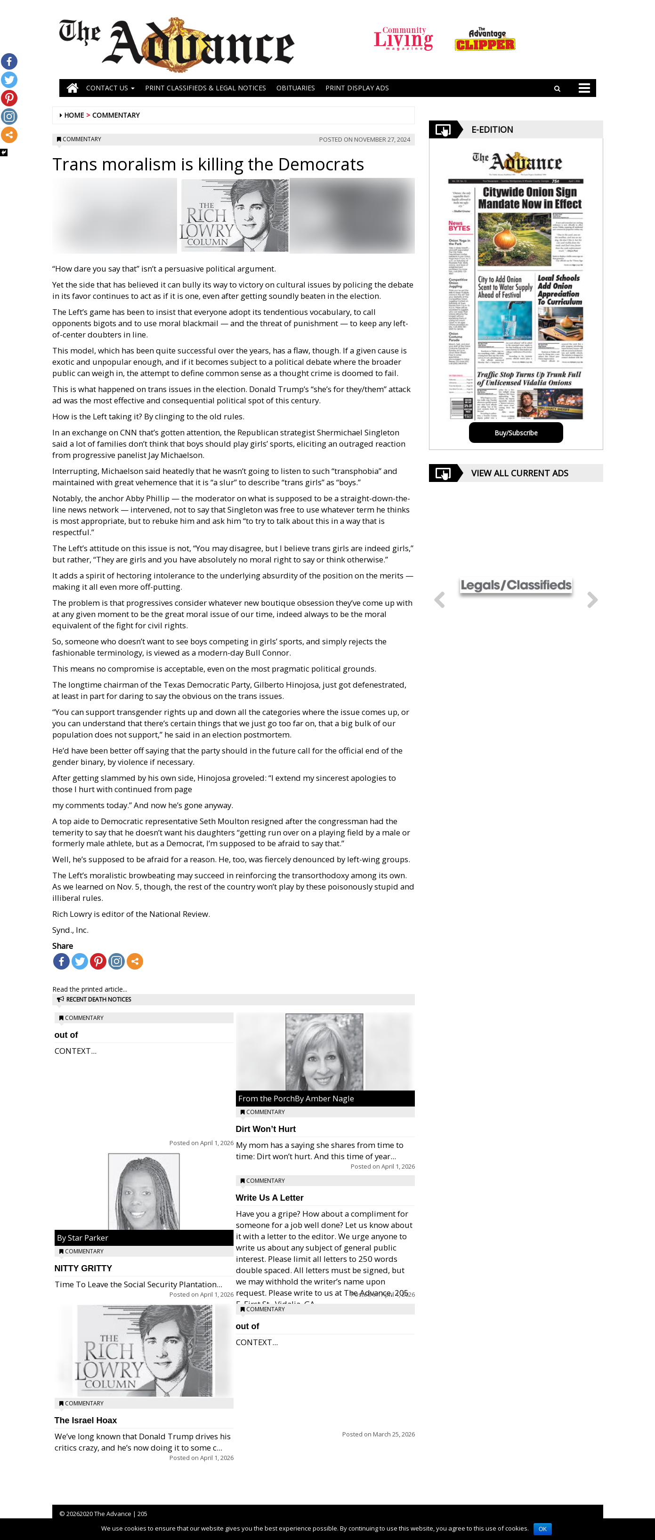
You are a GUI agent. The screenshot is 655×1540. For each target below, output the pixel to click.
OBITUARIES (295, 87)
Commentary (115, 115)
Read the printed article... (89, 989)
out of (66, 1035)
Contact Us (110, 87)
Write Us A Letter (270, 1198)
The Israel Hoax (86, 1420)
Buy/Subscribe (516, 432)
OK (543, 1529)
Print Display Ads (357, 87)
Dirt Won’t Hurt (266, 1129)
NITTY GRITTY (84, 1268)
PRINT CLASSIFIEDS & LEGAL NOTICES (205, 87)
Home (74, 115)
